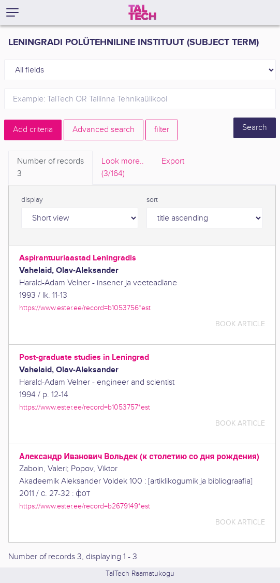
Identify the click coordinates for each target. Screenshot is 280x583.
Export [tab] (172, 161)
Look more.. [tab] (122, 168)
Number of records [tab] (50, 168)
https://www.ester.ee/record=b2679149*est (84, 506)
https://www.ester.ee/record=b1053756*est (85, 307)
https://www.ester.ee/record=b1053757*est (84, 407)
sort (152, 200)
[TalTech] (142, 12)
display (32, 200)
